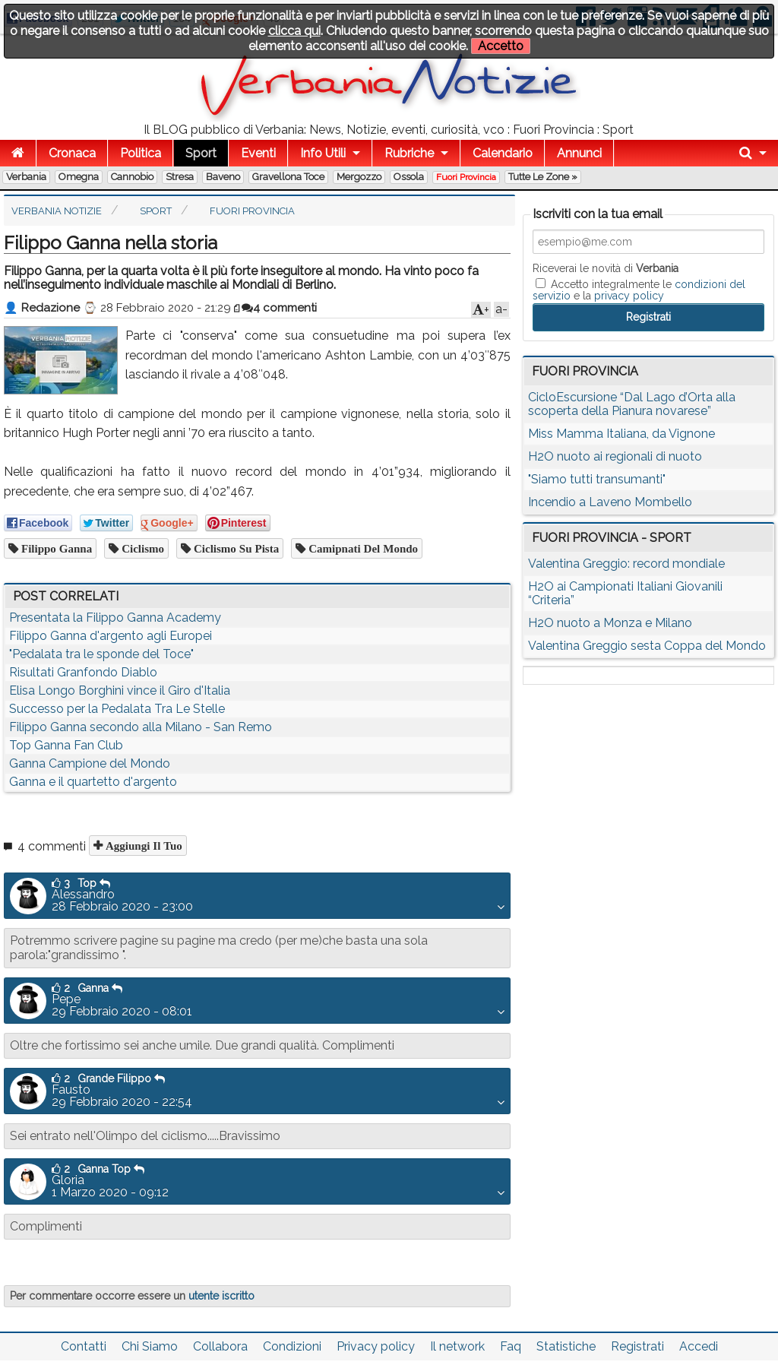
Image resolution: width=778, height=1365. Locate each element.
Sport (201, 153)
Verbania (26, 176)
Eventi (258, 153)
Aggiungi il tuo (142, 845)
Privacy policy (376, 1346)
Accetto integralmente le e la (639, 289)
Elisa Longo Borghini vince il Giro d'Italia (119, 690)
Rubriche (409, 153)
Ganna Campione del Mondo (89, 763)
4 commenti (279, 308)
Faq (510, 1346)
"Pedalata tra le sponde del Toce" (101, 654)
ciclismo (141, 548)
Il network (457, 1346)
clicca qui (294, 31)
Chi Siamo (150, 1346)
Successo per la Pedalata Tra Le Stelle (117, 709)
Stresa (180, 176)
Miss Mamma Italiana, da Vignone (621, 433)
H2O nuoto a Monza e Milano (610, 623)
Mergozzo (359, 176)
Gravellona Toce (288, 176)
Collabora (220, 1346)
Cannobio (132, 176)
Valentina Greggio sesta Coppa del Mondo (647, 645)
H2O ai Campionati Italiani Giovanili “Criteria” (625, 593)
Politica (140, 153)
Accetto (500, 46)
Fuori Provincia (466, 177)
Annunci (579, 153)
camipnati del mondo (361, 548)
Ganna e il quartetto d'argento (93, 781)
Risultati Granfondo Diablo (83, 672)
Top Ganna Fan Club (66, 745)
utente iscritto (221, 1296)
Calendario (503, 153)
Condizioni (292, 1346)
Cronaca (72, 153)
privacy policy (629, 296)
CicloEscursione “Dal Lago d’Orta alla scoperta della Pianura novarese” (631, 404)
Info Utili (323, 153)
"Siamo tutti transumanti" (597, 479)
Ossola (409, 176)
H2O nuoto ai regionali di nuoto (615, 456)
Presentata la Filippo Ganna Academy (115, 617)
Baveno (223, 176)
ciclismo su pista (235, 548)
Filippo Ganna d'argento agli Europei (110, 636)
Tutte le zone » (542, 176)
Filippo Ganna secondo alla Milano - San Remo (140, 727)
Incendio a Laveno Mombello (610, 502)
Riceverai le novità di (605, 268)
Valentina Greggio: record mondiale (626, 563)
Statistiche (566, 1346)
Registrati (637, 1346)
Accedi (698, 1346)
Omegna (79, 176)
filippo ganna (55, 548)
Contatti (83, 1346)
